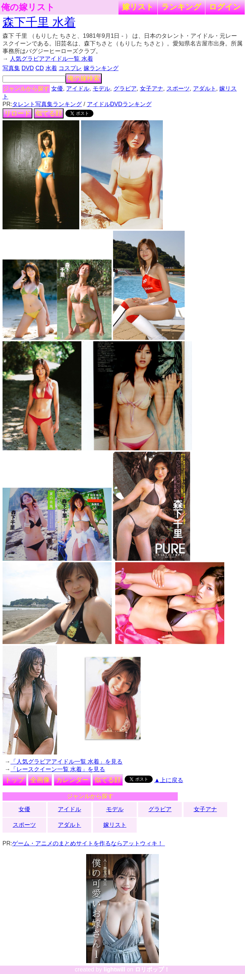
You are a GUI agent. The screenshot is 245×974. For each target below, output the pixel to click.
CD (39, 68)
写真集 (11, 68)
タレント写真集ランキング (47, 104)
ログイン (225, 7)
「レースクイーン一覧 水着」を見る (58, 769)
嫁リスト (138, 7)
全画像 (40, 780)
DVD (27, 68)
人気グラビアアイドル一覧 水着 (51, 59)
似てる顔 (49, 113)
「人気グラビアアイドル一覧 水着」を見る (66, 761)
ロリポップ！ (152, 969)
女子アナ (151, 88)
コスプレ (70, 68)
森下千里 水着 (39, 22)
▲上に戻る (168, 780)
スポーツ (178, 88)
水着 (51, 68)
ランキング (181, 7)
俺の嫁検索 (83, 78)
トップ (14, 780)
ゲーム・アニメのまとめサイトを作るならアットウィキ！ (88, 843)
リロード (17, 113)
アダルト (204, 88)
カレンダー (72, 780)
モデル (101, 88)
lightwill (114, 969)
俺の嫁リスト (28, 7)
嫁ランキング (101, 68)
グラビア (125, 88)
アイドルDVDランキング (119, 104)
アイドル (77, 88)
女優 (57, 88)
